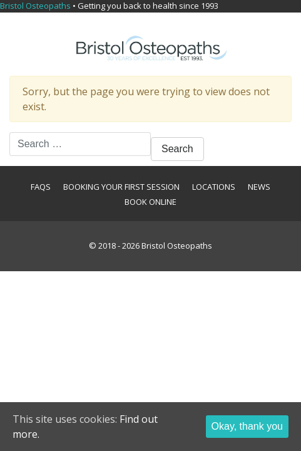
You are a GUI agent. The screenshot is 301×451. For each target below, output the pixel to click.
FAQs (41, 186)
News (259, 186)
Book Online (150, 201)
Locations (213, 186)
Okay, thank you (247, 426)
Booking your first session (121, 186)
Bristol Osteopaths (176, 245)
